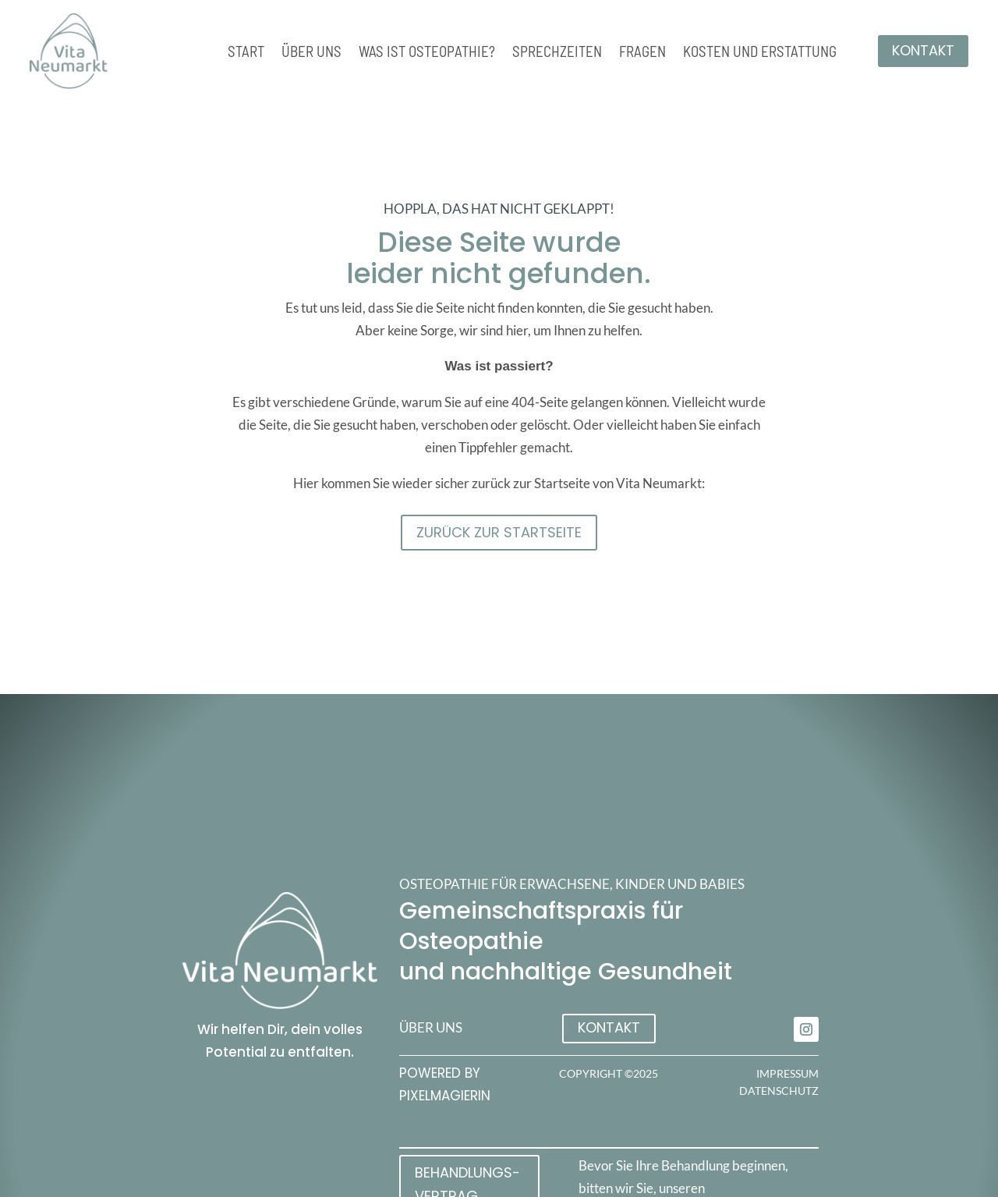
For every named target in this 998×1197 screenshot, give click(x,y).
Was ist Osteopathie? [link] (427, 53)
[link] (806, 1029)
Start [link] (246, 53)
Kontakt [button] (923, 50)
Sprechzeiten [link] (557, 53)
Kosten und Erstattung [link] (760, 53)
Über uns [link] (311, 53)
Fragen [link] (642, 53)
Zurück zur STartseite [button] (499, 532)
